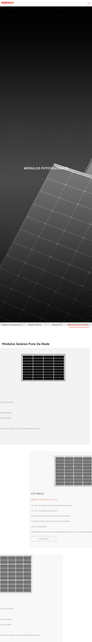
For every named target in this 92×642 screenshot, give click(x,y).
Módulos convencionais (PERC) (13, 325)
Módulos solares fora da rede (79, 325)
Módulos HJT (57, 325)
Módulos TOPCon (35, 325)
